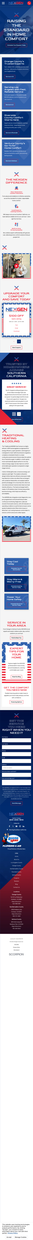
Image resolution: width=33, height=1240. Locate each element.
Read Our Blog (16, 677)
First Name (5, 737)
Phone (4, 751)
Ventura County (16, 875)
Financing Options (16, 702)
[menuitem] (16, 944)
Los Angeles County (16, 862)
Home (16, 856)
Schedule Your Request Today (16, 45)
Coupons (16, 878)
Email (16, 328)
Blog (16, 884)
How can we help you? (8, 778)
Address (4, 764)
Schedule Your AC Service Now (16, 568)
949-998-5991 (16, 904)
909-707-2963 (16, 916)
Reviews (16, 881)
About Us (16, 859)
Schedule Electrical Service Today (16, 604)
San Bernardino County (16, 869)
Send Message (16, 803)
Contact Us (16, 887)
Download (16, 331)
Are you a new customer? (9, 771)
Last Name (5, 744)
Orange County (16, 865)
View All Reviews (16, 419)
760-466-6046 (16, 928)
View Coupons (16, 347)
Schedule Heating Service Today (16, 586)
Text (16, 325)
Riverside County (16, 872)
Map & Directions (16, 901)
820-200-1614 (16, 820)
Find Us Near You (17, 638)
